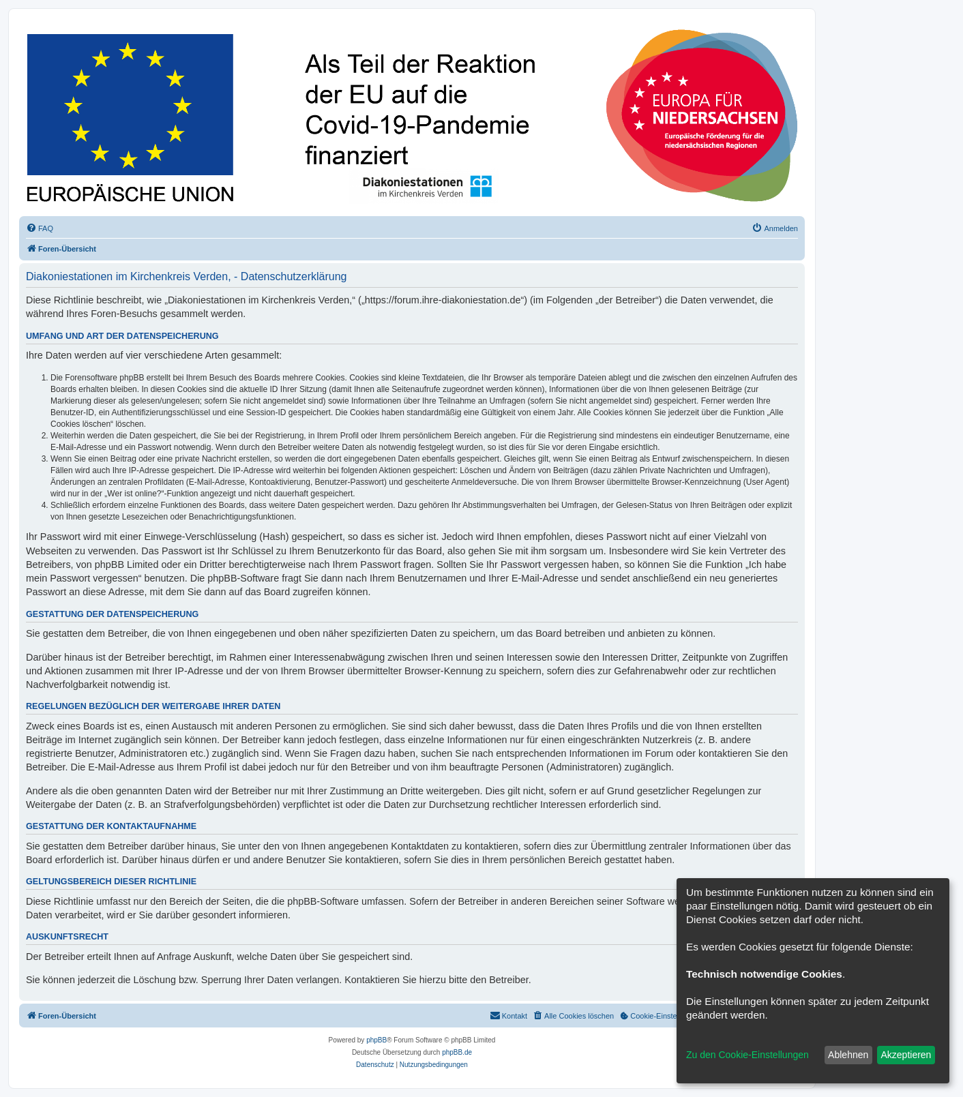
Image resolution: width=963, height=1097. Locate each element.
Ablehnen (848, 1054)
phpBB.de (457, 1052)
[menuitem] (39, 228)
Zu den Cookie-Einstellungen (747, 1054)
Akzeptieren (905, 1054)
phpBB (376, 1040)
